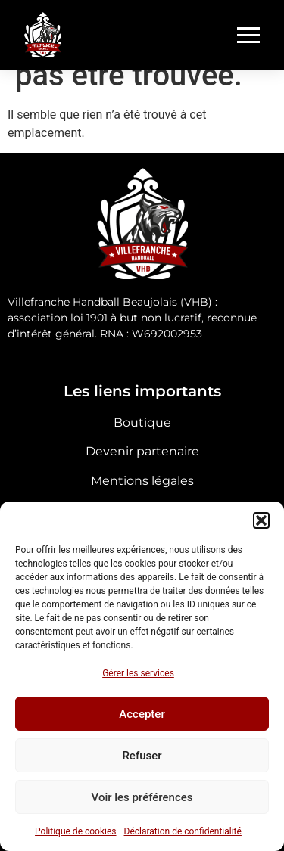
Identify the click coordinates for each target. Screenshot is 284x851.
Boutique (142, 422)
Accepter (141, 714)
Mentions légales (142, 481)
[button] (261, 520)
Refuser (141, 755)
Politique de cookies (75, 831)
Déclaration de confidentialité (183, 831)
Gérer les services (138, 673)
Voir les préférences (142, 797)
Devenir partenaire (142, 451)
